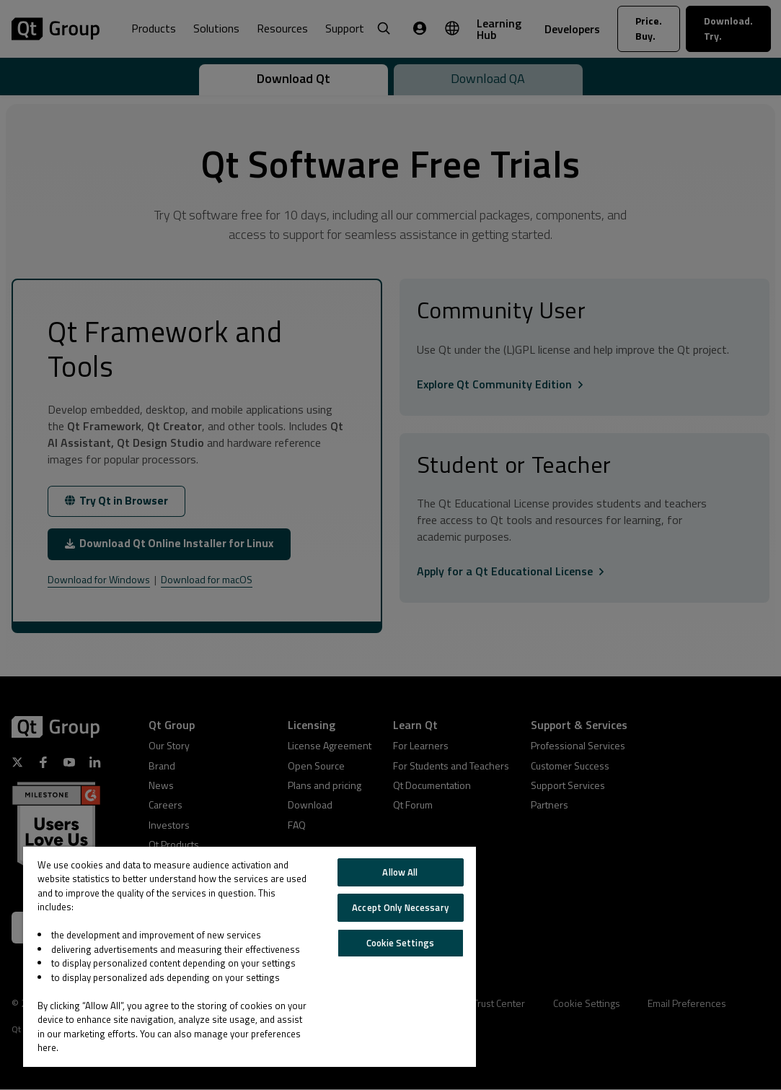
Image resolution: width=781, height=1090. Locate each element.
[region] (249, 957)
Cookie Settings (400, 943)
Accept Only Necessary (400, 907)
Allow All (400, 872)
